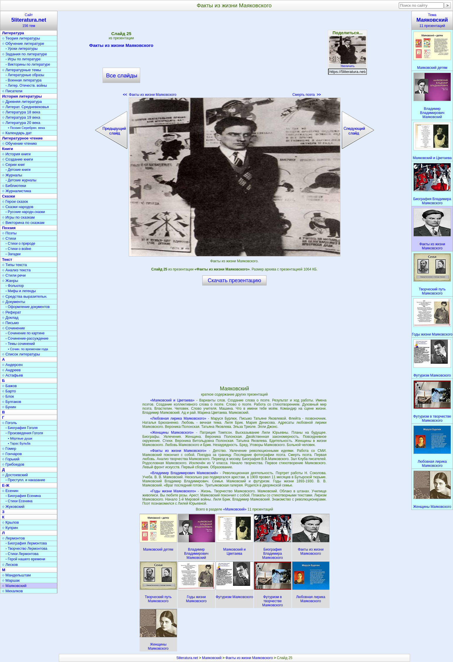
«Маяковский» (235, 509)
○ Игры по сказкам (18, 217)
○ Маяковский (14, 585)
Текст (7, 259)
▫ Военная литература (23, 80)
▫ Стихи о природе (20, 243)
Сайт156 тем (28, 20)
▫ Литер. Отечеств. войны (26, 86)
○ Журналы (12, 175)
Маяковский (211, 658)
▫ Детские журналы (21, 180)
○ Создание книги (17, 159)
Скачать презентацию (234, 280)
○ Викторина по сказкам (23, 222)
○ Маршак (11, 580)
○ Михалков (12, 591)
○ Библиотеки (14, 185)
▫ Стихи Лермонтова (22, 554)
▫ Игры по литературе (23, 59)
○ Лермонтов (13, 538)
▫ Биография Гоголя (22, 428)
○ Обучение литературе (23, 43)
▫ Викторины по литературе (28, 64)
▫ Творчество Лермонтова (26, 549)
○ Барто (9, 391)
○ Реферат (11, 312)
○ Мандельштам (16, 575)
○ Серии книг (13, 164)
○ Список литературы (21, 354)
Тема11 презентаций (432, 20)
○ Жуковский (13, 506)
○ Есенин (10, 491)
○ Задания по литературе (24, 54)
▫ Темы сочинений (20, 344)
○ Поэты (9, 233)
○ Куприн (10, 527)
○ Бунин (9, 407)
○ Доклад (10, 317)
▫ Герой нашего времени (25, 559)
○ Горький (10, 459)
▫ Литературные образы (25, 75)
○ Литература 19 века (21, 117)
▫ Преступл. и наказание (25, 480)
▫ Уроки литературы (22, 49)
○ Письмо (10, 323)
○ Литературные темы (21, 70)
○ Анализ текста (16, 270)
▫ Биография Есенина (23, 496)
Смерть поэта (306, 95)
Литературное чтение (22, 138)
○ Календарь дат (17, 133)
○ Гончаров (12, 454)
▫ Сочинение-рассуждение (27, 338)
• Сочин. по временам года (28, 349)
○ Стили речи (14, 275)
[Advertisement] (234, 56)
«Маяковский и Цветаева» (172, 400)
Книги (7, 149)
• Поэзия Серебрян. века (26, 128)
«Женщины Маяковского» (172, 432)
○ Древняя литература (22, 101)
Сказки (8, 196)
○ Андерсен (12, 365)
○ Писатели (12, 91)
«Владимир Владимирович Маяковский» (184, 473)
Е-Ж (5, 485)
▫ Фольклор (15, 286)
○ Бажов (9, 386)
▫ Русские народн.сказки (25, 212)
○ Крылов (10, 522)
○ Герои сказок (15, 201)
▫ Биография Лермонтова (26, 543)
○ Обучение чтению (19, 143)
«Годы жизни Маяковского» (173, 491)
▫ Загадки (13, 254)
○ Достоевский (15, 475)
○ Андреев (11, 370)
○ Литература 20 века (21, 122)
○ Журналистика (16, 191)
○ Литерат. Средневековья (25, 107)
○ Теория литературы (21, 38)
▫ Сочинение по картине (25, 333)
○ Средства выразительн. (24, 296)
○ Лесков (10, 564)
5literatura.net (187, 658)
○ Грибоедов (13, 464)
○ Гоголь (9, 423)
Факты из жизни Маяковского (121, 46)
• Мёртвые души (20, 438)
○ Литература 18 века (21, 112)
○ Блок (8, 396)
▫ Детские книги (18, 170)
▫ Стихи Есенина (19, 501)
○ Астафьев (12, 375)
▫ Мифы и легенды (21, 291)
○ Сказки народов (17, 207)
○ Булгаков (11, 401)
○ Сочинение (13, 328)
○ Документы (13, 301)
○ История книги (16, 154)
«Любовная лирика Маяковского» (178, 418)
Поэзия (9, 228)
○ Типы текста (14, 265)
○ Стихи (9, 238)
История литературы (22, 96)
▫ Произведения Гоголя (24, 433)
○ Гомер (9, 448)
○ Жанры (10, 280)
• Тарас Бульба (19, 443)
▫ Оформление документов (28, 307)
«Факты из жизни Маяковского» (178, 451)
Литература (13, 33)
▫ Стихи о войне (18, 249)
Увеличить (347, 64)
